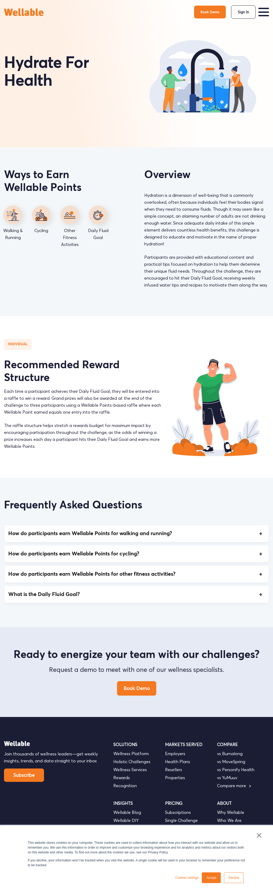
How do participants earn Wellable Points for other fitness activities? (136, 574)
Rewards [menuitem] (121, 777)
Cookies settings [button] (187, 878)
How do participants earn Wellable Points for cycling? (136, 554)
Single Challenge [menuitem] (181, 820)
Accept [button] (211, 878)
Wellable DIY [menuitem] (126, 820)
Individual (17, 344)
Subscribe (24, 775)
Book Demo (209, 12)
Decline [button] (233, 878)
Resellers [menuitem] (173, 769)
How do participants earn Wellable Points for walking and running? (136, 533)
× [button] (259, 835)
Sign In (243, 12)
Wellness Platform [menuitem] (131, 753)
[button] (263, 12)
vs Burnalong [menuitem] (230, 753)
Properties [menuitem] (175, 777)
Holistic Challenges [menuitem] (131, 761)
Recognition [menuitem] (125, 785)
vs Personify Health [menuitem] (235, 769)
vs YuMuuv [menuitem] (227, 777)
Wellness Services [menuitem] (130, 769)
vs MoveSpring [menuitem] (231, 761)
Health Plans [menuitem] (177, 761)
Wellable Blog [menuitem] (127, 812)
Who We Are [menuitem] (229, 820)
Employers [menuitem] (175, 753)
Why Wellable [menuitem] (230, 812)
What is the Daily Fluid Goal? (136, 594)
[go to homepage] (24, 12)
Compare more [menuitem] (234, 785)
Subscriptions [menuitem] (178, 812)
